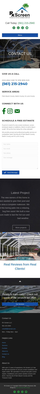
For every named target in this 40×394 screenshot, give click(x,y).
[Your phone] (20, 153)
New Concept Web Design (23, 387)
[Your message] (20, 162)
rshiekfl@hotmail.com (9, 329)
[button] (10, 173)
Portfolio (4, 348)
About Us (5, 351)
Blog (3, 357)
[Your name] (20, 144)
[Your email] (20, 148)
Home (4, 342)
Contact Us (5, 354)
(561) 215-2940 (26, 23)
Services (4, 345)
